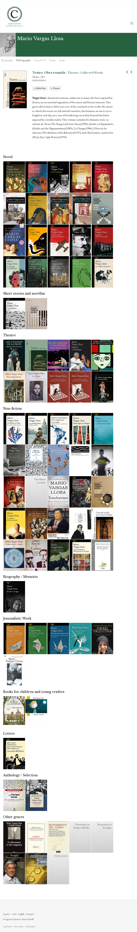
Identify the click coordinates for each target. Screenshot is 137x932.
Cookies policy (30, 926)
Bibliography (23, 60)
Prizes (52, 60)
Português (30, 914)
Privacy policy (18, 926)
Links (62, 60)
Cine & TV (40, 60)
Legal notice (7, 926)
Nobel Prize (41, 88)
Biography (7, 60)
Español (6, 914)
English (21, 914)
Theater (56, 88)
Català (14, 914)
